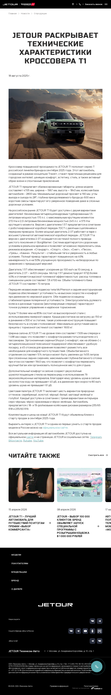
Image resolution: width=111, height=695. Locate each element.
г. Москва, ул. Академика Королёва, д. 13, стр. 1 (70, 651)
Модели (16, 554)
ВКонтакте (15, 440)
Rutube (27, 440)
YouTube (38, 440)
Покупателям (19, 563)
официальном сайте (55, 427)
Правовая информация (59, 686)
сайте (30, 437)
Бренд (15, 580)
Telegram (96, 437)
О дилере (16, 589)
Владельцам (19, 572)
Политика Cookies (91, 686)
